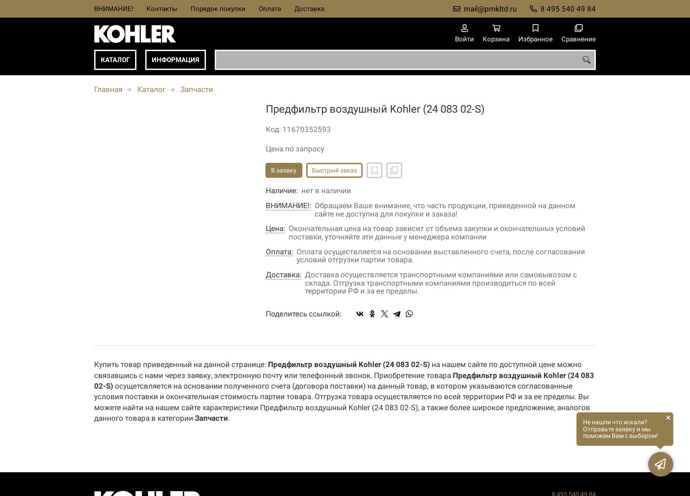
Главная (108, 89)
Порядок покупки (218, 9)
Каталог (115, 60)
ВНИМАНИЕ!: (288, 206)
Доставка (309, 9)
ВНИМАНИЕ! (113, 9)
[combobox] (405, 60)
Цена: (275, 228)
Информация (175, 60)
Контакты (162, 9)
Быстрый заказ (334, 170)
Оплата (270, 9)
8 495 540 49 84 (568, 8)
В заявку (284, 170)
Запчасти (196, 89)
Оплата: (279, 252)
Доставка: (283, 275)
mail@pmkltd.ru (490, 8)
